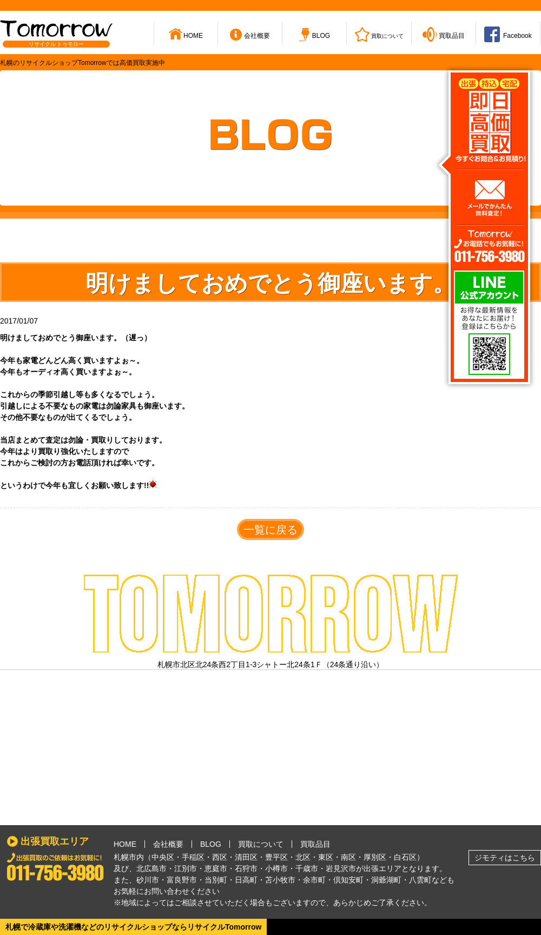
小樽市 (276, 868)
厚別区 (375, 857)
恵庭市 (215, 868)
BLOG (210, 844)
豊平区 (276, 857)
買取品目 (315, 844)
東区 (325, 857)
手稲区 (193, 857)
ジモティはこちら (504, 857)
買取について (260, 844)
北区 (303, 857)
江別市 (185, 868)
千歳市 (306, 868)
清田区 (246, 857)
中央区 (162, 857)
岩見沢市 (341, 868)
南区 (348, 857)
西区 (219, 857)
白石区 (405, 857)
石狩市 (246, 868)
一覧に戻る (270, 530)
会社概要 (168, 844)
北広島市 (151, 868)
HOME (125, 844)
